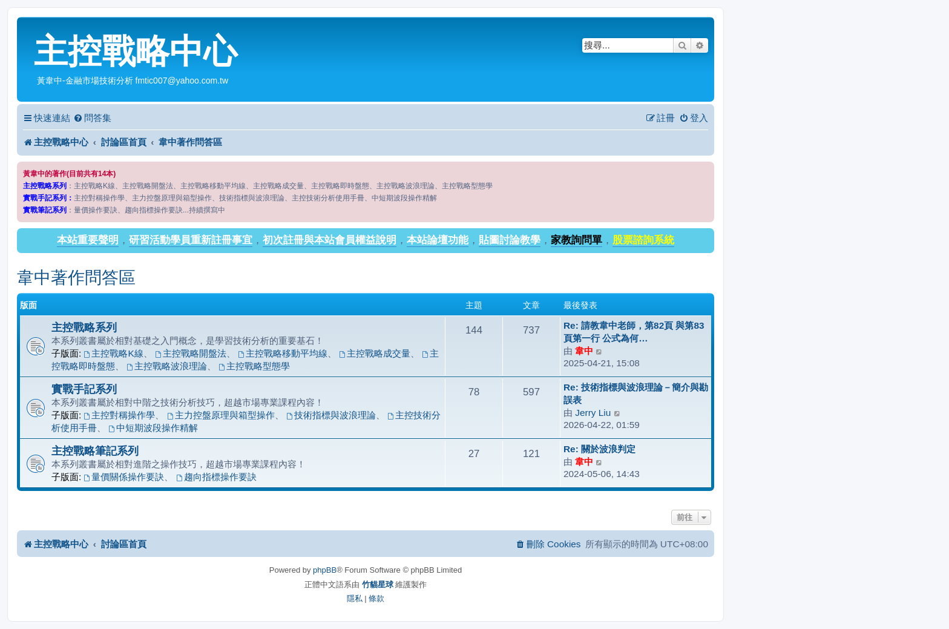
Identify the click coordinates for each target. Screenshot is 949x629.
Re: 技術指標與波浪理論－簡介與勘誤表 (635, 393)
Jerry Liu (593, 412)
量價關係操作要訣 (124, 477)
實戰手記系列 (84, 389)
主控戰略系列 (84, 327)
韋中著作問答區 (76, 277)
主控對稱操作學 (120, 415)
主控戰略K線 (113, 353)
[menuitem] (92, 118)
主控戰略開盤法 (190, 353)
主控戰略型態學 (254, 366)
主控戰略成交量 (374, 353)
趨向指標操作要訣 (216, 477)
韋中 (584, 351)
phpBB (325, 570)
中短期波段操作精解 (153, 428)
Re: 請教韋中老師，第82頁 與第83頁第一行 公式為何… (633, 331)
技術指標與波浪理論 (331, 415)
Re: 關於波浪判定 (599, 449)
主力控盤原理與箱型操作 (221, 415)
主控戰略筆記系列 (95, 450)
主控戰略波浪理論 (166, 366)
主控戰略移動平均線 (282, 353)
